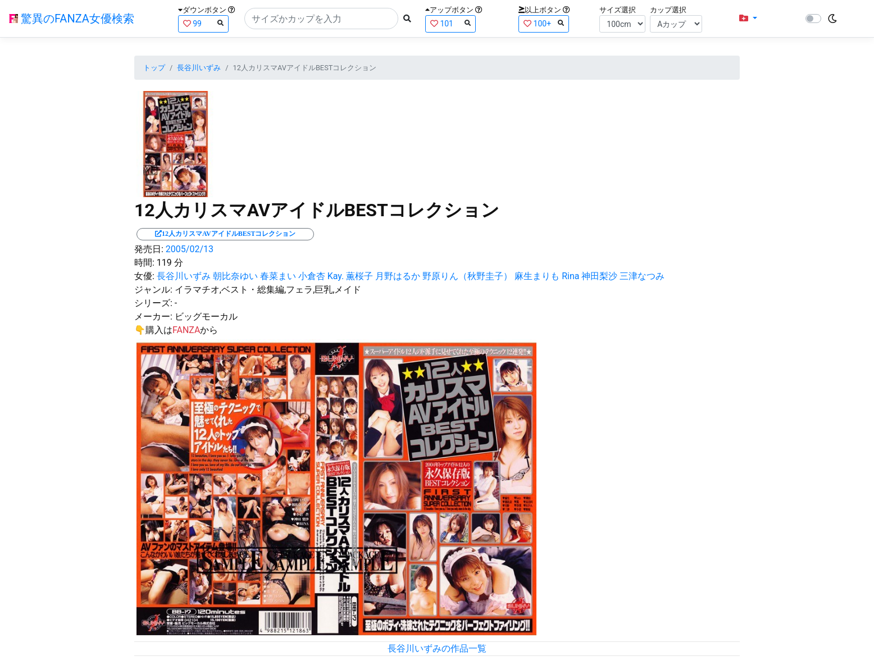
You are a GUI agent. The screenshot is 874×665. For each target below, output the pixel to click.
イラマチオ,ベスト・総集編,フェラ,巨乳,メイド (268, 289)
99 (203, 23)
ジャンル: (153, 289)
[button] (748, 18)
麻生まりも (537, 276)
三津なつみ (642, 276)
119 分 (170, 262)
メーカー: (153, 316)
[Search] (321, 18)
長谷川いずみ (199, 67)
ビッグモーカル (206, 316)
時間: (144, 262)
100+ (544, 23)
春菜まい (278, 276)
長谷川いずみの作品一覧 (437, 648)
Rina (570, 276)
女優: (144, 276)
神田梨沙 (599, 276)
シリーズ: (153, 303)
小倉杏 (311, 276)
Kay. (335, 276)
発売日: (148, 249)
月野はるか (397, 276)
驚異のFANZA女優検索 (71, 18)
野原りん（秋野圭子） (467, 276)
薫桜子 (359, 276)
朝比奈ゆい (235, 276)
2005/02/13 (189, 249)
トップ (154, 67)
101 (450, 23)
